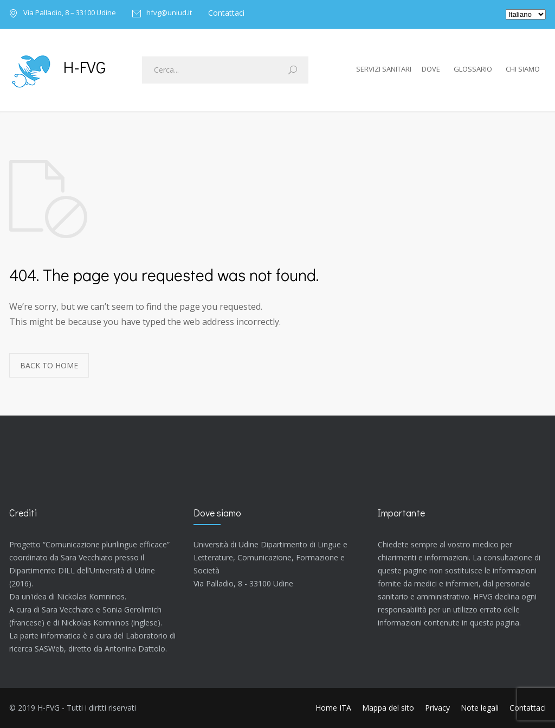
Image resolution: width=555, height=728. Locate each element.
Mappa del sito (388, 708)
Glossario (473, 69)
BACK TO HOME (49, 365)
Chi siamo (523, 69)
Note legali (480, 708)
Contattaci (226, 13)
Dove (431, 69)
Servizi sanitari (383, 69)
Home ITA (333, 708)
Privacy (437, 708)
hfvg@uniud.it (169, 13)
